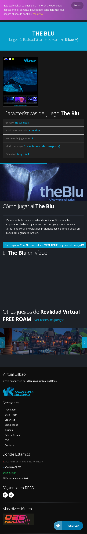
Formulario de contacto (17, 478)
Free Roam (10, 409)
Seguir (77, 5)
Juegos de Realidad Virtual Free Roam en (43, 39)
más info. (38, 14)
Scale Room (11, 414)
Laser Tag (10, 419)
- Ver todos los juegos (48, 319)
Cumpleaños (11, 424)
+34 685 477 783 (13, 467)
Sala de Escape (13, 435)
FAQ (7, 440)
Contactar (10, 445)
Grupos (9, 429)
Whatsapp (10, 472)
